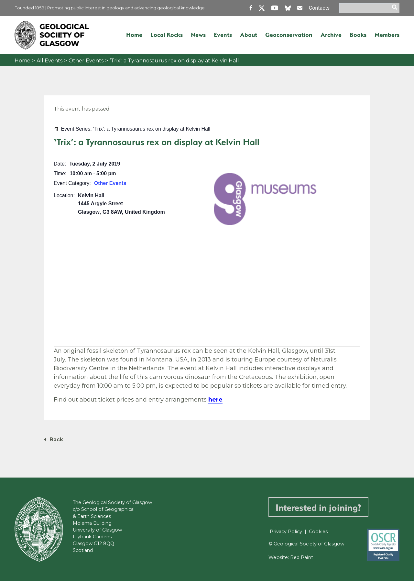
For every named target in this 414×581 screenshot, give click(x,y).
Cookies (318, 531)
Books (358, 34)
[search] (395, 8)
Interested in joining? (318, 507)
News (198, 34)
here (215, 399)
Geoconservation (288, 34)
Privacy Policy (286, 531)
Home (134, 34)
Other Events (86, 61)
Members (387, 34)
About (248, 34)
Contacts (319, 8)
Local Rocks (166, 34)
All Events (49, 61)
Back (56, 439)
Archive (331, 34)
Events (223, 34)
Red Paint (301, 557)
